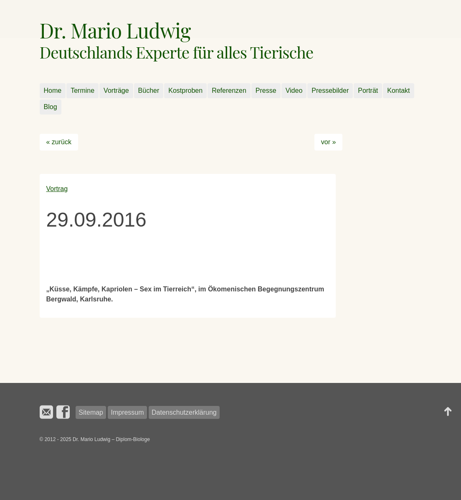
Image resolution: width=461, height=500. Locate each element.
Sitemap (91, 412)
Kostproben (185, 90)
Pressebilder (330, 90)
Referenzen (229, 90)
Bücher (149, 90)
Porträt (368, 90)
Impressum (127, 412)
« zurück (58, 141)
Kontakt (398, 90)
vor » (328, 141)
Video (294, 90)
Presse (266, 90)
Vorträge (116, 90)
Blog (50, 106)
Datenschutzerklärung (184, 412)
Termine (82, 90)
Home (53, 90)
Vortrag (57, 188)
